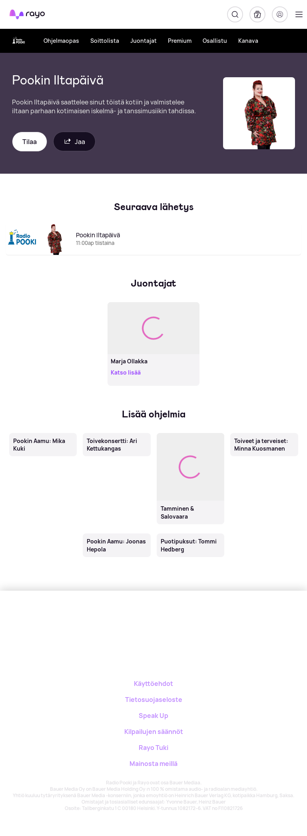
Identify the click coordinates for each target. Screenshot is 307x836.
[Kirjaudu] (280, 14)
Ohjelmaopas (61, 40)
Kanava (248, 40)
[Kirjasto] (257, 14)
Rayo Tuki (153, 747)
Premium (179, 40)
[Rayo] (136, 618)
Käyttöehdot (153, 683)
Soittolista (104, 40)
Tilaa (29, 141)
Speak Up (153, 715)
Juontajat (143, 40)
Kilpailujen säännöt (153, 731)
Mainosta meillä (153, 763)
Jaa (74, 141)
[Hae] (235, 14)
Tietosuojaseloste (153, 699)
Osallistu (215, 40)
